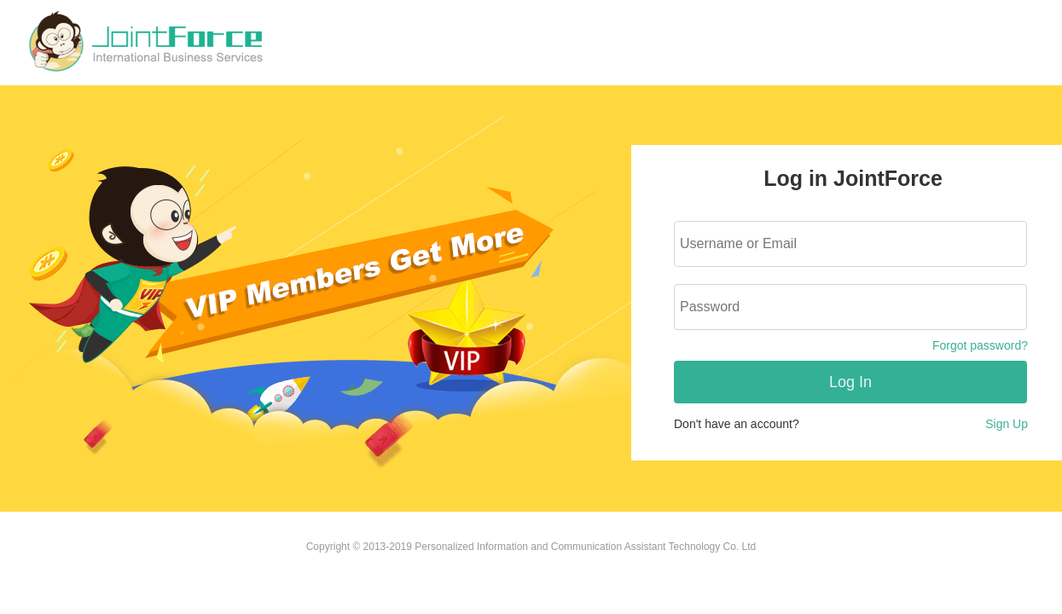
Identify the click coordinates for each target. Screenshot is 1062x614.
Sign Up (1006, 424)
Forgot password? (980, 345)
